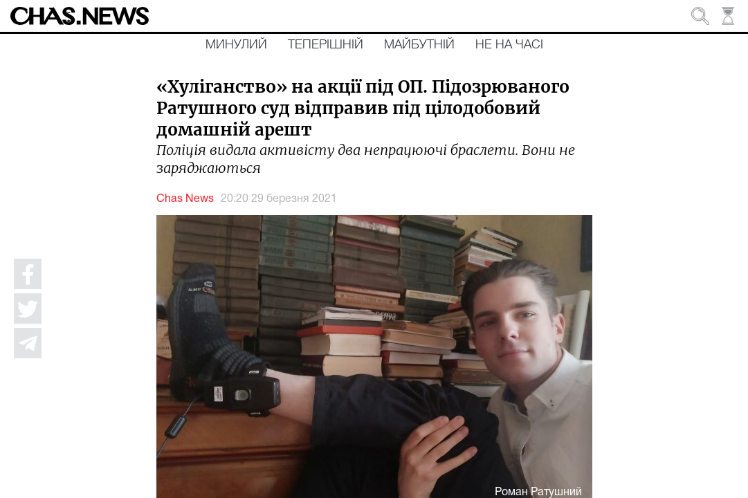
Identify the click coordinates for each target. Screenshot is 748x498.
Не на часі (509, 44)
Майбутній (419, 44)
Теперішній (325, 44)
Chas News (185, 199)
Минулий (236, 44)
